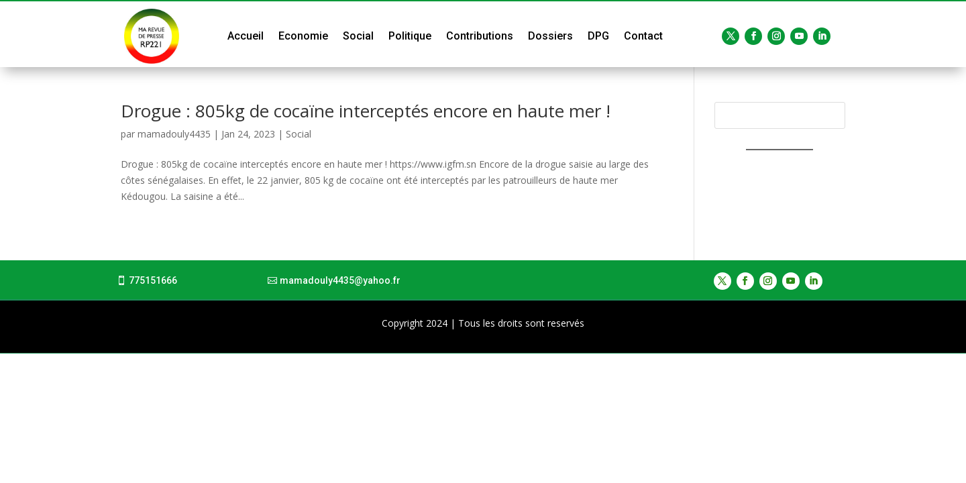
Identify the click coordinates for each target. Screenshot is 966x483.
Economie (303, 36)
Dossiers (550, 36)
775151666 (153, 280)
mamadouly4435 (174, 133)
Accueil (245, 36)
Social (358, 36)
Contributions (479, 36)
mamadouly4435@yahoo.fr (340, 280)
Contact (643, 36)
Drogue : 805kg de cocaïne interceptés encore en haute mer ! (365, 111)
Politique (409, 36)
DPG (598, 36)
